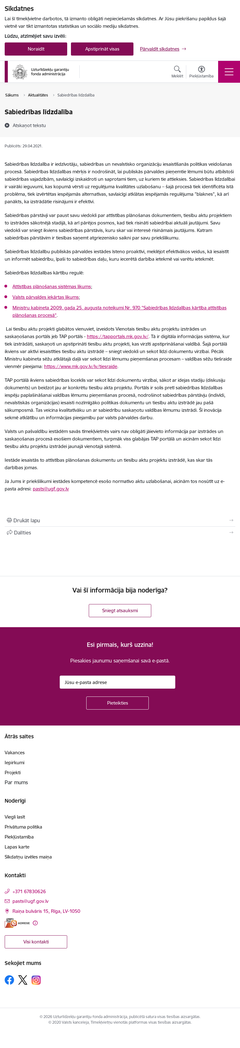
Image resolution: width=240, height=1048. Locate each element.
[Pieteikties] (117, 703)
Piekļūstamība (19, 837)
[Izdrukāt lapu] (120, 520)
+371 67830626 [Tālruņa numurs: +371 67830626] (29, 891)
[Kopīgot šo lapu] (120, 533)
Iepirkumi (14, 762)
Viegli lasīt (15, 817)
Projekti (13, 772)
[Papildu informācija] (35, 923)
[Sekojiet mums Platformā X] (23, 980)
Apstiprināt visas (102, 49)
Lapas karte (17, 847)
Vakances (15, 752)
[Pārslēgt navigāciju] (229, 72)
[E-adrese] (17, 923)
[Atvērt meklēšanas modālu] (177, 72)
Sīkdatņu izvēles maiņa (28, 857)
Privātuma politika (23, 827)
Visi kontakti (36, 942)
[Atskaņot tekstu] (29, 125)
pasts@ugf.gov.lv (51, 489)
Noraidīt (36, 49)
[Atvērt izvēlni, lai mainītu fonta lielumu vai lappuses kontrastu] (201, 72)
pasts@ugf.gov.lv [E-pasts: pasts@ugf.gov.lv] (30, 901)
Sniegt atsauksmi (120, 610)
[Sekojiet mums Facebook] (9, 980)
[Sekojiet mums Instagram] (36, 980)
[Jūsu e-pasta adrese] (117, 682)
